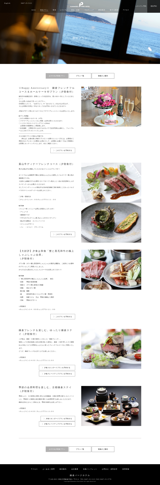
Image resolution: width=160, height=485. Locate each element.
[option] (80, 32)
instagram (16, 3)
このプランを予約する (64, 150)
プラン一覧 (80, 76)
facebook (13, 3)
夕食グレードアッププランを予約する (58, 374)
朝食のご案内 (103, 76)
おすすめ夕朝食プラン (57, 76)
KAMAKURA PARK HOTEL (80, 4)
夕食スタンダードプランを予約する (58, 367)
